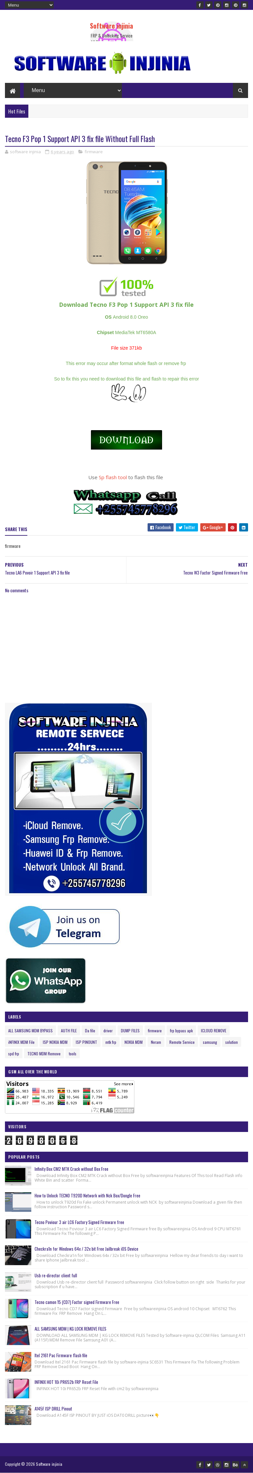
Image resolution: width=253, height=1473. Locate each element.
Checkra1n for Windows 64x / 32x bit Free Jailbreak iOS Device (86, 1248)
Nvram (156, 1042)
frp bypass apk (181, 1030)
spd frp (13, 1053)
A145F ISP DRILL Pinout (53, 1408)
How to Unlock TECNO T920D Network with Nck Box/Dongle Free (87, 1195)
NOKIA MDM (134, 1042)
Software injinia (111, 26)
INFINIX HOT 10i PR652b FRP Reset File (66, 1382)
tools (72, 1053)
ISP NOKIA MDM (55, 1042)
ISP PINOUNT (86, 1042)
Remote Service (182, 1042)
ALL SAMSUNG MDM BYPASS (30, 1030)
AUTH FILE (69, 1030)
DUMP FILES (130, 1030)
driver (108, 1030)
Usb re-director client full (56, 1275)
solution (231, 1042)
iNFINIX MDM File (21, 1042)
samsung (210, 1042)
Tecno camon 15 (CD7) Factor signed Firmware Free (77, 1302)
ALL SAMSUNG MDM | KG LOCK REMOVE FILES (70, 1328)
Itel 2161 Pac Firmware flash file (61, 1355)
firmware (94, 152)
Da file (90, 1030)
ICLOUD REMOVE (213, 1030)
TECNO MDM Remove (44, 1053)
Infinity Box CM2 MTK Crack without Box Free (71, 1169)
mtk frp (110, 1042)
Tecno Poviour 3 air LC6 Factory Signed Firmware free (79, 1222)
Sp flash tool (113, 477)
